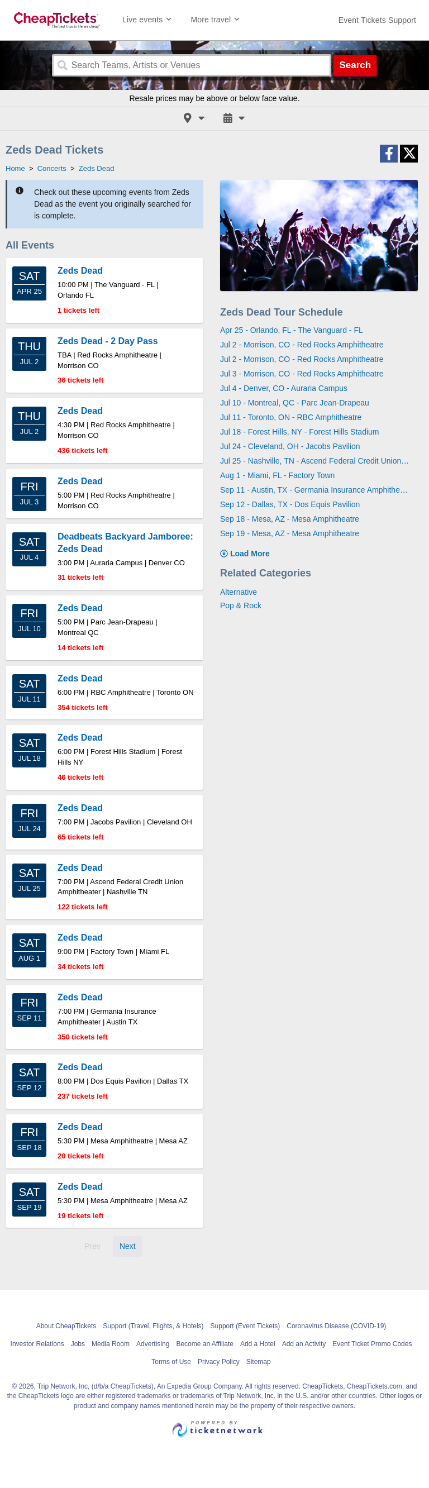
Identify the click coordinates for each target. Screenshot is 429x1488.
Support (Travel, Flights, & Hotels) (153, 1326)
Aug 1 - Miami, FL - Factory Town (277, 475)
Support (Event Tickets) (245, 1326)
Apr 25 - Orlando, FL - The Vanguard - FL (291, 330)
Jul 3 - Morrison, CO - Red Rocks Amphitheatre (302, 373)
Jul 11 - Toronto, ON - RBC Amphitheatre (290, 417)
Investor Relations (37, 1344)
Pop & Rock (240, 605)
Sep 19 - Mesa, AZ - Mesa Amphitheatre (289, 533)
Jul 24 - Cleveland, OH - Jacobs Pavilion (290, 446)
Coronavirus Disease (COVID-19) (336, 1326)
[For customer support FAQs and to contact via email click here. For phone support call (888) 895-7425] (377, 20)
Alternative (238, 592)
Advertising (152, 1344)
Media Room (111, 1344)
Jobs (78, 1344)
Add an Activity (304, 1344)
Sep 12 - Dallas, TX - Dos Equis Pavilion (290, 504)
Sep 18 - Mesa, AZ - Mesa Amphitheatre (289, 518)
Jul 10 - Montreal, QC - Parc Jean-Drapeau (294, 402)
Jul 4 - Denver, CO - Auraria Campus (283, 388)
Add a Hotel (257, 1344)
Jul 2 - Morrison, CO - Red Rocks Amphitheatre (302, 344)
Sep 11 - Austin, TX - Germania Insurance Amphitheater (314, 489)
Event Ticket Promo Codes (372, 1344)
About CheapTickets (66, 1326)
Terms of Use (171, 1362)
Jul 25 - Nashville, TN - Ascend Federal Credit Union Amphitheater (314, 460)
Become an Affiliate (204, 1344)
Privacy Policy (219, 1362)
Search (355, 65)
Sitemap (258, 1362)
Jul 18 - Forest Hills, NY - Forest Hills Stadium (299, 431)
